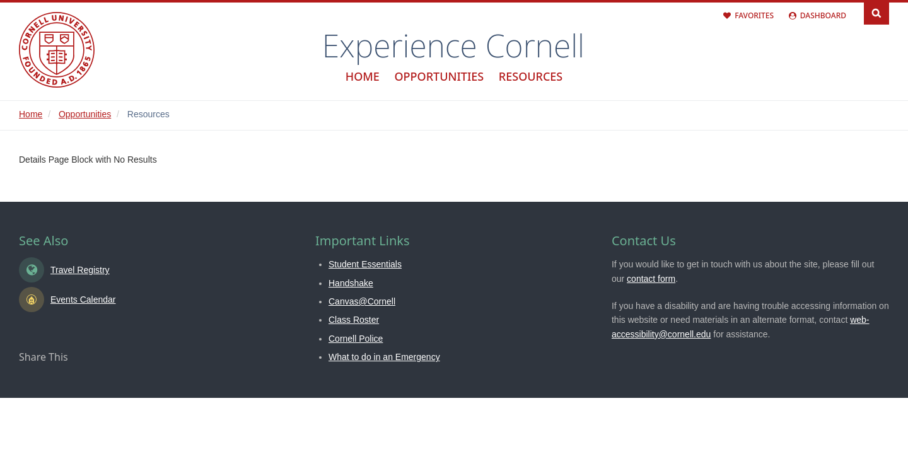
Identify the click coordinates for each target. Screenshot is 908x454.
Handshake (351, 283)
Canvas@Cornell (362, 301)
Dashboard (823, 15)
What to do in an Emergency (384, 357)
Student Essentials (365, 264)
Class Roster (354, 320)
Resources (530, 76)
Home (363, 76)
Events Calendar (83, 299)
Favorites (754, 15)
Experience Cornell (453, 45)
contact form (651, 279)
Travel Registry (80, 270)
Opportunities (439, 76)
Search (876, 12)
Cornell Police (356, 339)
